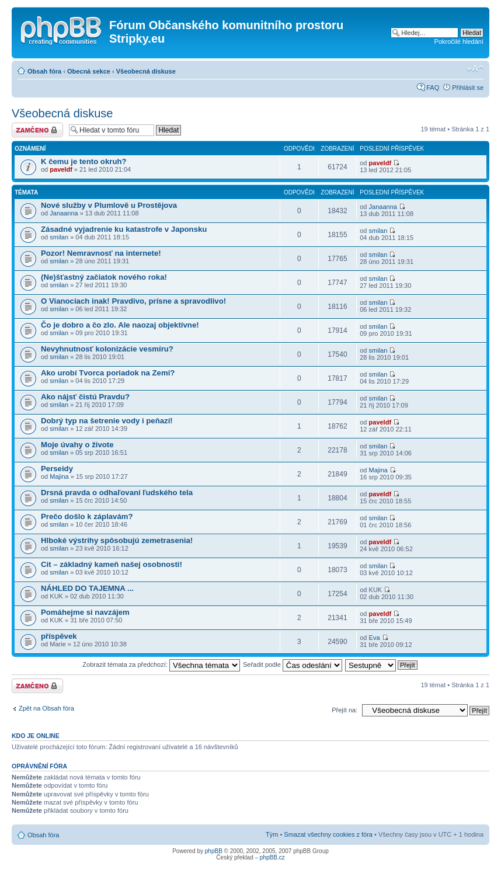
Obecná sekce (88, 71)
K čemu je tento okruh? (84, 161)
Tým (272, 834)
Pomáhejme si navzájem (85, 612)
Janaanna (64, 213)
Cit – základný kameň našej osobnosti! (111, 564)
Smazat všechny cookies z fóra (328, 834)
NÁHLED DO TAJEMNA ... (87, 588)
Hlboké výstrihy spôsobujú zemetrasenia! (117, 540)
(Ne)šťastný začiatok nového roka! (104, 277)
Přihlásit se (467, 87)
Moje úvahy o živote (77, 444)
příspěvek (59, 636)
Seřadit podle (292, 664)
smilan (59, 237)
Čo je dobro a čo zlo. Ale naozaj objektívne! (120, 325)
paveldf (61, 169)
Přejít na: (344, 710)
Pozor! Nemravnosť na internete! (101, 253)
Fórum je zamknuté (37, 130)
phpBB (213, 851)
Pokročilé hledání (458, 41)
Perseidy (57, 468)
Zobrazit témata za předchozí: (161, 664)
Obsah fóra (44, 71)
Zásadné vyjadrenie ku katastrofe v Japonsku (124, 229)
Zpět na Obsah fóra (46, 708)
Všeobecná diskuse (146, 71)
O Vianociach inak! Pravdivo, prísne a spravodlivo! (133, 301)
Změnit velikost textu (475, 69)
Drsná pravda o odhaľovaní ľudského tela (117, 492)
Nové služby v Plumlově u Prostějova (109, 205)
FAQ (432, 87)
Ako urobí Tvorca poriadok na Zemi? (108, 372)
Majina (59, 476)
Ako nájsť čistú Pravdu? (85, 396)
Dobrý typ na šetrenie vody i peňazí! (107, 420)
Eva (374, 637)
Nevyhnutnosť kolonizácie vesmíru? (107, 348)
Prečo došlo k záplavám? (87, 516)
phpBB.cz (272, 857)
